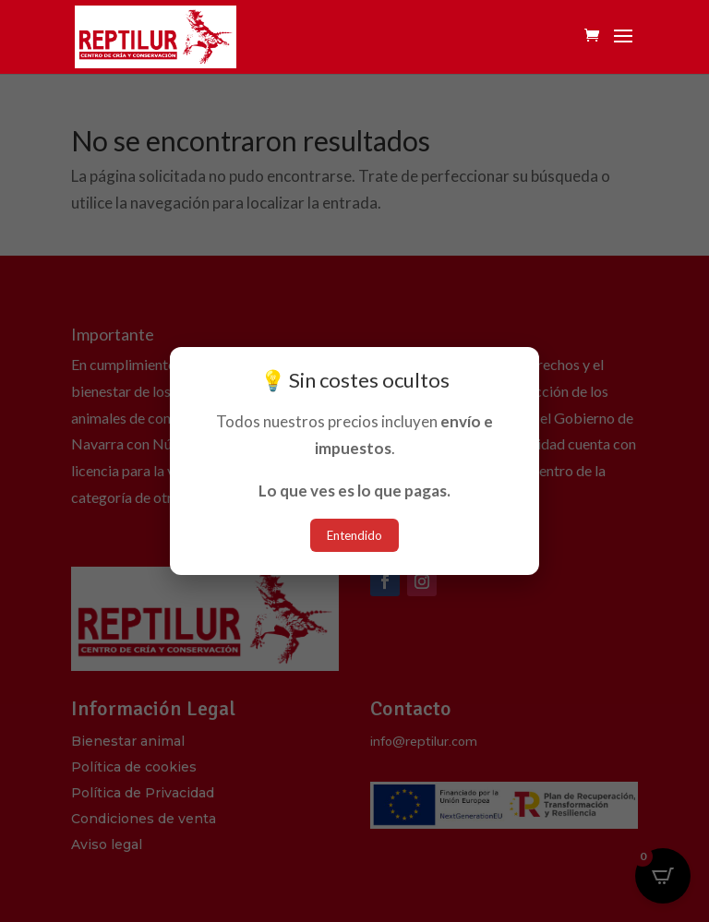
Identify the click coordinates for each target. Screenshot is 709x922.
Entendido (354, 535)
